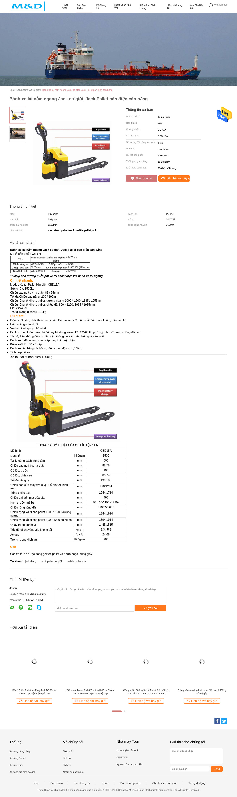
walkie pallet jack (76, 561)
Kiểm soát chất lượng (147, 7)
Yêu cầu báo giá (196, 6)
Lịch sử (67, 758)
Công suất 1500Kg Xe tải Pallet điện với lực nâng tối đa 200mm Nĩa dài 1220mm (146, 692)
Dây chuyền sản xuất (127, 750)
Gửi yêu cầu (151, 608)
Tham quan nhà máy (122, 6)
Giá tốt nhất (141, 178)
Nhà (36, 783)
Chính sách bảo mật (164, 783)
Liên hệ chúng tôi (174, 6)
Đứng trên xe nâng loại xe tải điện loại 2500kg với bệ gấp (202, 692)
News (105, 783)
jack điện (30, 561)
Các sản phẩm (81, 7)
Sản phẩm (56, 783)
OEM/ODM (122, 757)
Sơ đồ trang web (130, 783)
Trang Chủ (65, 6)
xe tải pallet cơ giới (51, 561)
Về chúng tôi (101, 6)
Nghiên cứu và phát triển (129, 764)
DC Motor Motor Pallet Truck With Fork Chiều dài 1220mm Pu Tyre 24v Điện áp (90, 692)
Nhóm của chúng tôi (73, 772)
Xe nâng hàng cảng (19, 751)
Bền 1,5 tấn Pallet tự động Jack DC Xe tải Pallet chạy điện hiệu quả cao (34, 692)
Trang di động (196, 783)
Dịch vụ (67, 765)
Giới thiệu (68, 751)
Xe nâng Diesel (17, 758)
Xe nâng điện (16, 765)
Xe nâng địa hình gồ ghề (22, 772)
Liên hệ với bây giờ (175, 178)
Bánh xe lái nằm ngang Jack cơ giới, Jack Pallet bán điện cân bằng (77, 90)
